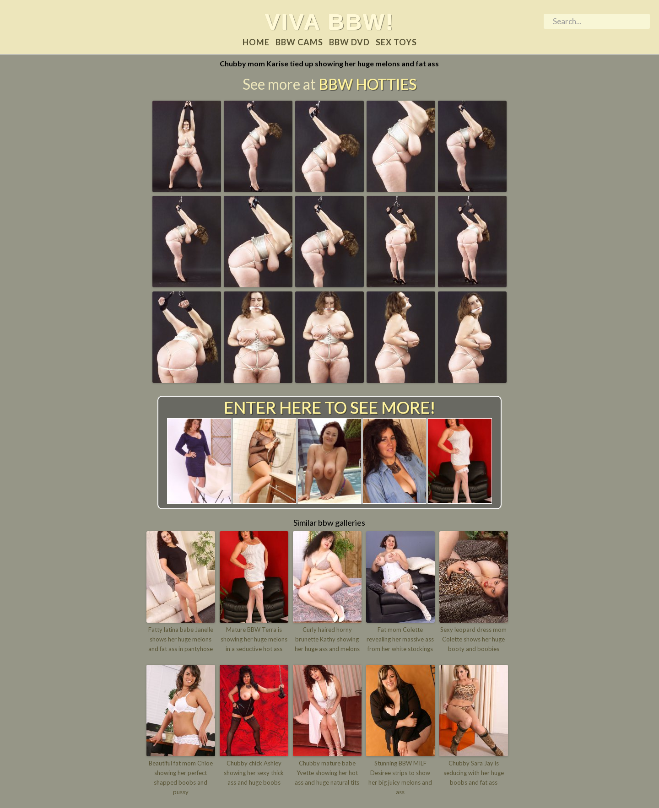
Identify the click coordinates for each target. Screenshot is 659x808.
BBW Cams (299, 42)
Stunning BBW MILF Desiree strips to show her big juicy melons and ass (400, 777)
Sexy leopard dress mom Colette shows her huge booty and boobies (473, 639)
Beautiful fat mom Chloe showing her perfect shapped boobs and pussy (181, 777)
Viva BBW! (329, 21)
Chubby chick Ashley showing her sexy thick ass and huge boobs (254, 773)
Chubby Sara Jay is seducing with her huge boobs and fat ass (473, 773)
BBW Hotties (367, 84)
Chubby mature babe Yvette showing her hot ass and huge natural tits (327, 773)
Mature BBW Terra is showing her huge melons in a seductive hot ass (254, 639)
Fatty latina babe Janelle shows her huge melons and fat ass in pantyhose (180, 639)
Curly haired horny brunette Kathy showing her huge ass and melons (327, 639)
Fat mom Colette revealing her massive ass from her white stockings (400, 639)
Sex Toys (396, 42)
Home (256, 42)
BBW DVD (349, 42)
